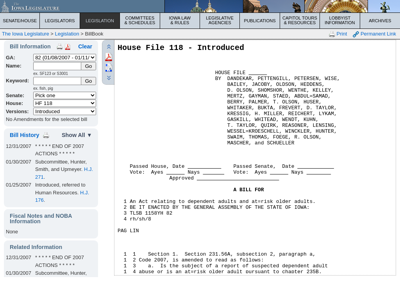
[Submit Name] (88, 66)
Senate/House (20, 20)
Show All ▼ (77, 135)
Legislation (100, 20)
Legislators (60, 20)
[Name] (57, 66)
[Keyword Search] (57, 81)
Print (338, 34)
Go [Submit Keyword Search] (88, 81)
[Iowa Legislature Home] (200, 6)
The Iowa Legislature (25, 34)
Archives (380, 20)
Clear (85, 46)
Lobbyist (339, 20)
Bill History (24, 135)
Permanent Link (374, 34)
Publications (259, 20)
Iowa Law (180, 20)
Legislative (219, 20)
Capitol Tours (300, 20)
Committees (139, 20)
